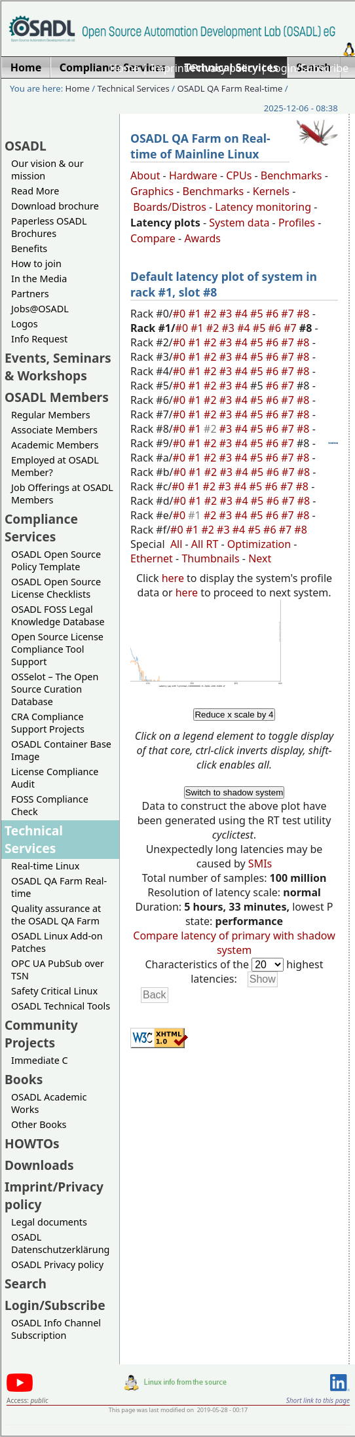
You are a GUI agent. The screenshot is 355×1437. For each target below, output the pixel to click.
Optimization (259, 544)
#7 (289, 313)
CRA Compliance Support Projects (47, 722)
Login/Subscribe (308, 68)
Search (26, 1283)
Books (24, 1079)
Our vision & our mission (47, 169)
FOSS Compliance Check (49, 805)
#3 (227, 313)
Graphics (152, 191)
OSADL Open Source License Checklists (56, 587)
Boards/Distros (169, 207)
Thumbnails (210, 558)
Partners (30, 293)
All (176, 544)
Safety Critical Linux (54, 991)
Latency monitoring (263, 207)
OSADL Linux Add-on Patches (57, 942)
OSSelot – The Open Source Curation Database (54, 689)
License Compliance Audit (54, 777)
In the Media (39, 278)
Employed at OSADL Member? (55, 466)
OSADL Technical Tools (60, 1006)
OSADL (26, 146)
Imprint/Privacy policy (204, 68)
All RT (205, 544)
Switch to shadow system (234, 792)
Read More (35, 191)
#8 (304, 313)
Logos (24, 324)
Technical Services (134, 88)
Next (259, 558)
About (145, 175)
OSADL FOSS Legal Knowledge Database (58, 615)
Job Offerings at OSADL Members (62, 493)
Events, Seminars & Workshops (58, 366)
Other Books (38, 1124)
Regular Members (50, 415)
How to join (36, 263)
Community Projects (41, 1033)
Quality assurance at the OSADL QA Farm (56, 914)
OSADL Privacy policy (57, 1264)
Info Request (39, 339)
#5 (258, 313)
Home (124, 68)
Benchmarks (291, 175)
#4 (242, 313)
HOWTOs (32, 1143)
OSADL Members (57, 397)
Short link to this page (318, 1400)
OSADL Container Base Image (61, 750)
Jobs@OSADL (40, 308)
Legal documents (49, 1222)
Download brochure (55, 206)
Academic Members (54, 445)
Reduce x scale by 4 (234, 714)
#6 (274, 313)
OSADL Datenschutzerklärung (60, 1243)
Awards (202, 238)
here (173, 578)
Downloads (39, 1165)
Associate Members (54, 430)
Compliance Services (41, 527)
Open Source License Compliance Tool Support (57, 649)
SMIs (260, 863)
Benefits (29, 248)
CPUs (239, 175)
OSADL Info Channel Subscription (56, 1329)
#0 (181, 313)
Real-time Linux (45, 866)
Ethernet (151, 558)
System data (239, 222)
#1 (196, 313)
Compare (153, 238)
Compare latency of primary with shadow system (234, 942)
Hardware (193, 175)
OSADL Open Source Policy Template (56, 560)
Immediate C (39, 1060)
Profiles (296, 222)
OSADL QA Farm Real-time (229, 88)
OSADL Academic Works (48, 1103)
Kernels (271, 191)
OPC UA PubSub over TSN (57, 969)
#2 (211, 313)
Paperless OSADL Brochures (48, 227)
